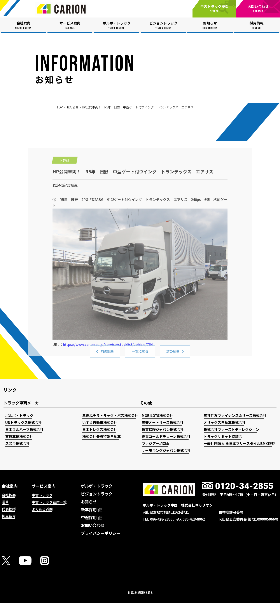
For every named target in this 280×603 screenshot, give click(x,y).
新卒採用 (91, 509)
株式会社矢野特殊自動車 (101, 436)
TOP (59, 107)
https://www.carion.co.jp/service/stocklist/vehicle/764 (108, 397)
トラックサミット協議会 (223, 436)
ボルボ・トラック (19, 415)
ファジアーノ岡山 (155, 443)
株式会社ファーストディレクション (231, 429)
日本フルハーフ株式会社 (24, 429)
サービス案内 (43, 486)
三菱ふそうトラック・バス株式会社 (110, 415)
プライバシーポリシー (100, 533)
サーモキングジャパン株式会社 (166, 450)
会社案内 (10, 486)
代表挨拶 (9, 509)
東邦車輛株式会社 (19, 436)
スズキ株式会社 (17, 443)
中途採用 (91, 517)
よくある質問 (42, 509)
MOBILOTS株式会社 (157, 415)
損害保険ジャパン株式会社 (163, 429)
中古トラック (42, 495)
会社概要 (9, 495)
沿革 (5, 502)
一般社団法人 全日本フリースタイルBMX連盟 (239, 443)
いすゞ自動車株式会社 (99, 422)
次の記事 (173, 354)
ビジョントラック (96, 494)
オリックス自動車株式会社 (225, 422)
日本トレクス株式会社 (99, 429)
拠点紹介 (9, 516)
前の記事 (107, 354)
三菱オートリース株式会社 (163, 422)
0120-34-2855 (244, 486)
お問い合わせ (93, 525)
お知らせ (72, 107)
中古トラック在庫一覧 (49, 502)
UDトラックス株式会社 (23, 422)
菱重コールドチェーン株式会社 (166, 436)
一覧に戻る (140, 354)
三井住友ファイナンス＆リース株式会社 (235, 415)
